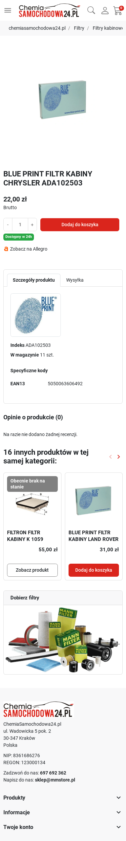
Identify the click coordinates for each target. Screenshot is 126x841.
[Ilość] (20, 224)
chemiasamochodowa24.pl (37, 28)
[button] (91, 9)
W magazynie (24, 355)
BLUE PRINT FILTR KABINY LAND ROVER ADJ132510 (94, 539)
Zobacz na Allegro (28, 249)
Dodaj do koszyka (79, 224)
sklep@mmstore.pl (55, 780)
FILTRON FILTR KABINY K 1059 (25, 536)
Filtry (79, 28)
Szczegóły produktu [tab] (34, 280)
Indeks (17, 345)
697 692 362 (53, 773)
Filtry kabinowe (108, 28)
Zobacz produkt (32, 570)
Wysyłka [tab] (75, 280)
